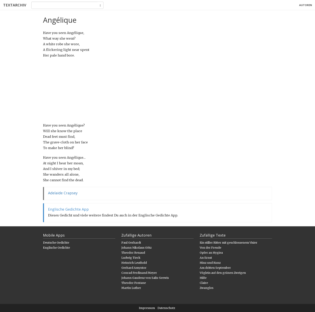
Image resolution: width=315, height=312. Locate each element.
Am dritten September (215, 268)
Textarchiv (14, 5)
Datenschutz (166, 308)
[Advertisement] (157, 90)
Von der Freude (210, 247)
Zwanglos (206, 288)
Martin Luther (131, 288)
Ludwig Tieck (130, 257)
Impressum (147, 308)
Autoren (305, 5)
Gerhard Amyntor (133, 268)
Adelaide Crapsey (63, 192)
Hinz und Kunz (210, 263)
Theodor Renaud (133, 252)
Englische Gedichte (56, 247)
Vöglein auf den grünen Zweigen (223, 273)
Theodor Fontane (133, 283)
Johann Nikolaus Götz (136, 247)
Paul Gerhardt (131, 242)
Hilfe (203, 278)
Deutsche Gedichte (56, 242)
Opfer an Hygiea (211, 252)
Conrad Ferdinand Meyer (139, 273)
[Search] (64, 5)
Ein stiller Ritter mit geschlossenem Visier (228, 242)
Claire (204, 283)
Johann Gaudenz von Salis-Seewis (145, 278)
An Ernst (206, 257)
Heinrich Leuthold (134, 263)
